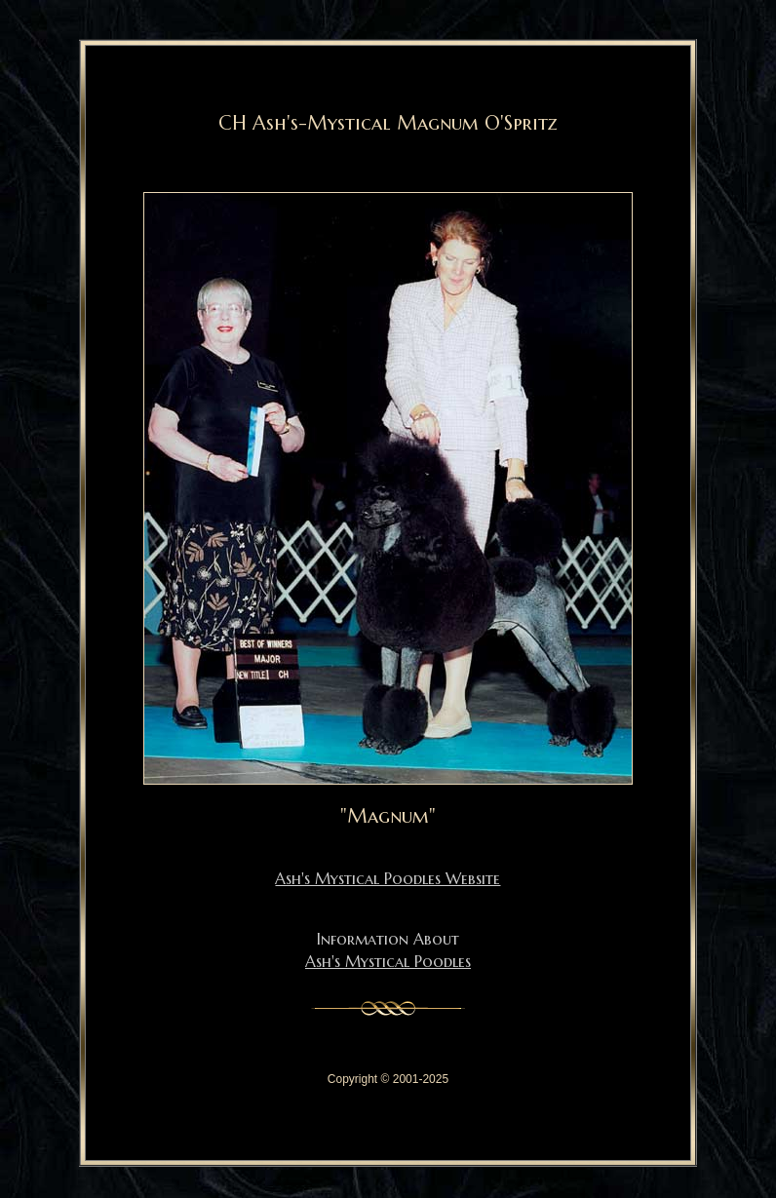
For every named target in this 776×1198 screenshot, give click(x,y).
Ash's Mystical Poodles (388, 961)
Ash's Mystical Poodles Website (387, 878)
